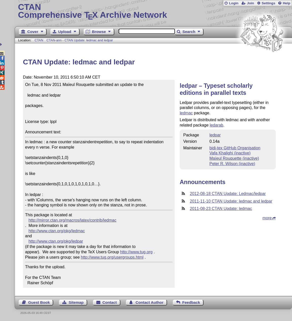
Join (250, 3)
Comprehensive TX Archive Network (153, 11)
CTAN (38, 40)
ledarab (216, 125)
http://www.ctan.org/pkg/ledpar (55, 241)
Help (286, 3)
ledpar (215, 135)
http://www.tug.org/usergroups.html (112, 257)
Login (233, 3)
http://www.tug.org (136, 252)
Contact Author (149, 302)
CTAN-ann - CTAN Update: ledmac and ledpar (80, 40)
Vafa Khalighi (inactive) (229, 153)
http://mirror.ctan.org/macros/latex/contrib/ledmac (72, 220)
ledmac (186, 113)
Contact (109, 302)
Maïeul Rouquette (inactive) (234, 158)
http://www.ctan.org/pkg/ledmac (56, 231)
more (267, 218)
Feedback (191, 302)
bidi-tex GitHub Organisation (234, 148)
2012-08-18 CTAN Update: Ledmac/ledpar (228, 193)
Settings (268, 3)
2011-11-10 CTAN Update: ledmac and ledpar (231, 201)
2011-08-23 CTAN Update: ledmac (221, 208)
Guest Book (39, 302)
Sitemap (76, 302)
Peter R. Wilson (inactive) (232, 164)
